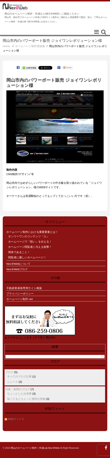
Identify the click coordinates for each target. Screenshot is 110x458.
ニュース (12, 381)
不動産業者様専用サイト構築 (24, 288)
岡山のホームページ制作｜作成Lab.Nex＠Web (35, 448)
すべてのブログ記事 (19, 376)
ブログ (9, 372)
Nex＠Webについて (18, 263)
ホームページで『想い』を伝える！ (30, 241)
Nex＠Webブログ (17, 269)
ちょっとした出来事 (19, 393)
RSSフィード (16, 419)
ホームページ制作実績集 (30, 46)
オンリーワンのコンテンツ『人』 (28, 236)
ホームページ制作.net (19, 299)
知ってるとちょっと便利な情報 (26, 398)
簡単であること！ (19, 252)
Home (6, 46)
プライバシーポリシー (20, 293)
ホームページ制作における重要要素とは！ (32, 231)
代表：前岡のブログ (17, 389)
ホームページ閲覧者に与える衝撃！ (30, 246)
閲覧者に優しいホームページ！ (27, 257)
